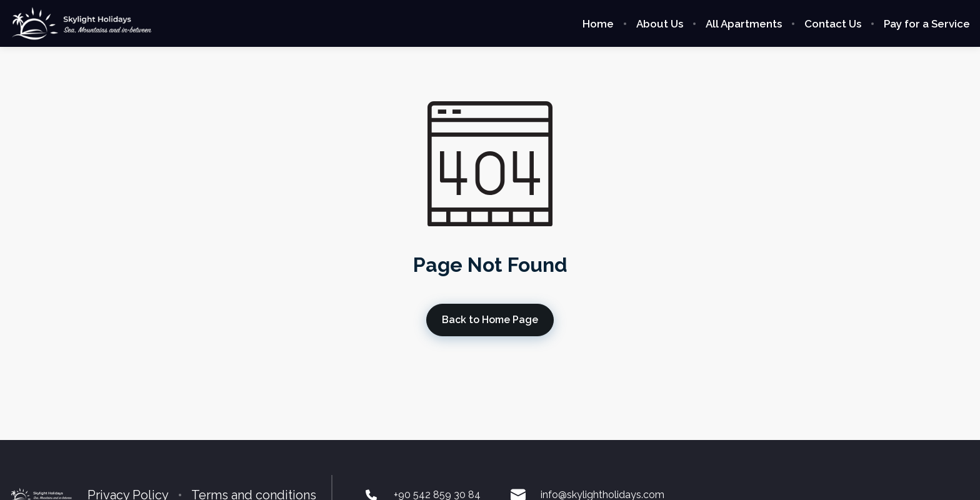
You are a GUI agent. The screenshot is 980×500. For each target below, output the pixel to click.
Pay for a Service (927, 24)
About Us (659, 24)
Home (598, 24)
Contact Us (832, 24)
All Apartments (744, 24)
